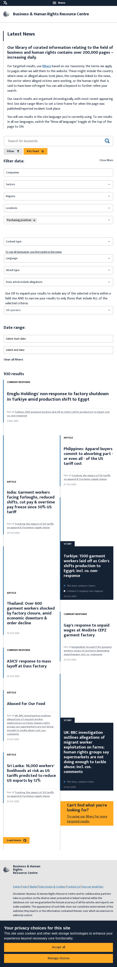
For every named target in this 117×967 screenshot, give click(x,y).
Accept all (58, 947)
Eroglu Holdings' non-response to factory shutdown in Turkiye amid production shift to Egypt (58, 396)
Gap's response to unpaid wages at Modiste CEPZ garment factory (86, 630)
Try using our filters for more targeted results (87, 819)
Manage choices (59, 958)
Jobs (25, 886)
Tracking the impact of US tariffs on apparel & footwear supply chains (30, 526)
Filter (13, 151)
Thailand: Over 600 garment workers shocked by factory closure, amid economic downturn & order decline (31, 613)
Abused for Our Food (26, 703)
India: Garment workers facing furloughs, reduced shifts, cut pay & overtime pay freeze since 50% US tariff (31, 502)
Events (17, 886)
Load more (16, 840)
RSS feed (35, 151)
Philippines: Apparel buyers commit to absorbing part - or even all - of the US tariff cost (88, 456)
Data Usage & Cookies (52, 886)
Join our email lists (92, 886)
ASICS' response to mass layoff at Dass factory (29, 664)
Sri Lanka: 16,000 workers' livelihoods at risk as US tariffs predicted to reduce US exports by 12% (31, 773)
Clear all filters (13, 359)
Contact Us (73, 886)
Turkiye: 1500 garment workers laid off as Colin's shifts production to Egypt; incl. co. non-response (58, 414)
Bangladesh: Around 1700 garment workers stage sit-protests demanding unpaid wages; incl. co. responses (88, 650)
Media (33, 886)
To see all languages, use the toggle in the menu (33, 252)
